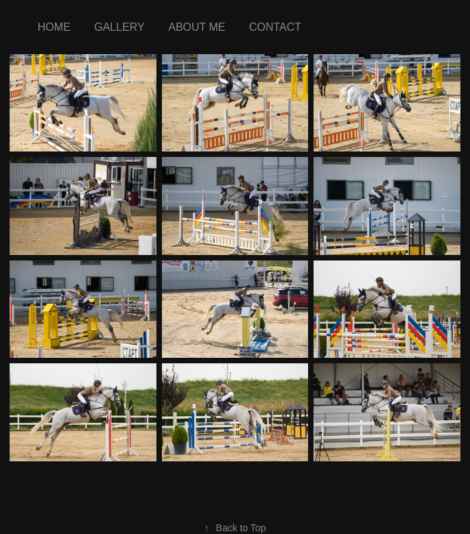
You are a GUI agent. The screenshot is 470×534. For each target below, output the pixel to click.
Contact (275, 27)
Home (54, 27)
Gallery (119, 27)
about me (196, 27)
